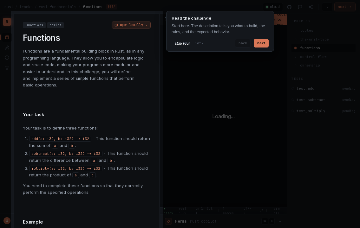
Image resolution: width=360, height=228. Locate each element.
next (261, 43)
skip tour (182, 43)
